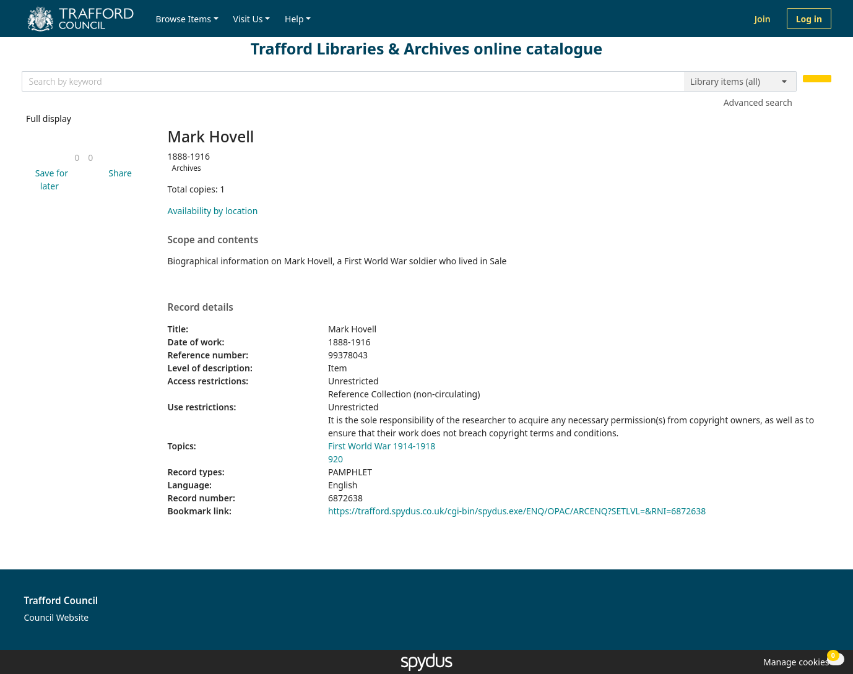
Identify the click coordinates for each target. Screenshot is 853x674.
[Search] (817, 79)
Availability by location (213, 211)
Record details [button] (200, 307)
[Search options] (740, 81)
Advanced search (758, 102)
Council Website (56, 617)
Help (294, 19)
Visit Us (248, 19)
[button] (49, 179)
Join (763, 19)
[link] (76, 157)
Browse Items (183, 19)
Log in (809, 19)
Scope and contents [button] (213, 240)
